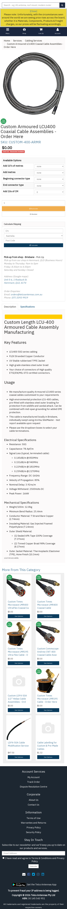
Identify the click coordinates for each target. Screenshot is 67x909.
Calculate (34, 245)
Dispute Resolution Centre (33, 786)
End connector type (13, 185)
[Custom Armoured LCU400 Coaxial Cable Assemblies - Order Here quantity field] (33, 203)
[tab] (10, 307)
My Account (34, 777)
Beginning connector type (16, 178)
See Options (19, 616)
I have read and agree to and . (33, 860)
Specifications (27, 306)
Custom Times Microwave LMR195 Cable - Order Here (47, 698)
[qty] (33, 231)
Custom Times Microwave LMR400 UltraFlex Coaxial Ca (18, 604)
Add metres (9, 172)
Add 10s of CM (10, 191)
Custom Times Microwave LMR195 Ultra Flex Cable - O (18, 651)
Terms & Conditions (41, 858)
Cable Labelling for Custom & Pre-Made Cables (47, 745)
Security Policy (33, 832)
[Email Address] (33, 853)
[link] (28, 874)
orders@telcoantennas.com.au (26, 294)
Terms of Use (33, 818)
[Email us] (23, 874)
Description (10, 306)
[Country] (33, 236)
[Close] (33, 11)
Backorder (33, 209)
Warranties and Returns (33, 822)
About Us (33, 800)
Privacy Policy (33, 827)
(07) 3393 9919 (19, 297)
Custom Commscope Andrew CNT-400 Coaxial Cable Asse (48, 651)
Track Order (33, 781)
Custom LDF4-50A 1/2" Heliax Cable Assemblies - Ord (17, 698)
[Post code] (33, 240)
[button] (33, 214)
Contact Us (33, 804)
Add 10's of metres (13, 165)
